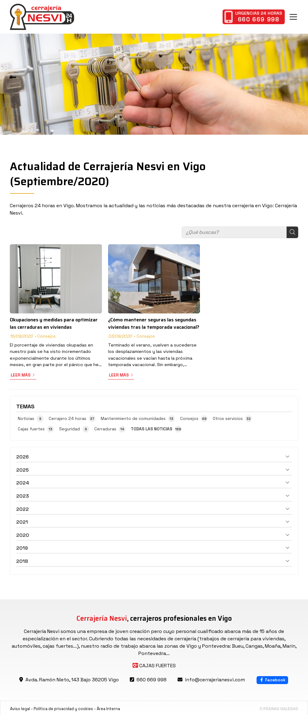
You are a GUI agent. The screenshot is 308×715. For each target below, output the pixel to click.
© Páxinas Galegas (279, 709)
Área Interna (108, 708)
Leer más (21, 375)
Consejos (46, 336)
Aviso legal (20, 708)
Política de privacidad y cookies (63, 708)
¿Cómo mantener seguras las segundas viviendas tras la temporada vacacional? (153, 323)
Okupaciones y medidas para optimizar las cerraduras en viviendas (54, 323)
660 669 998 (152, 679)
